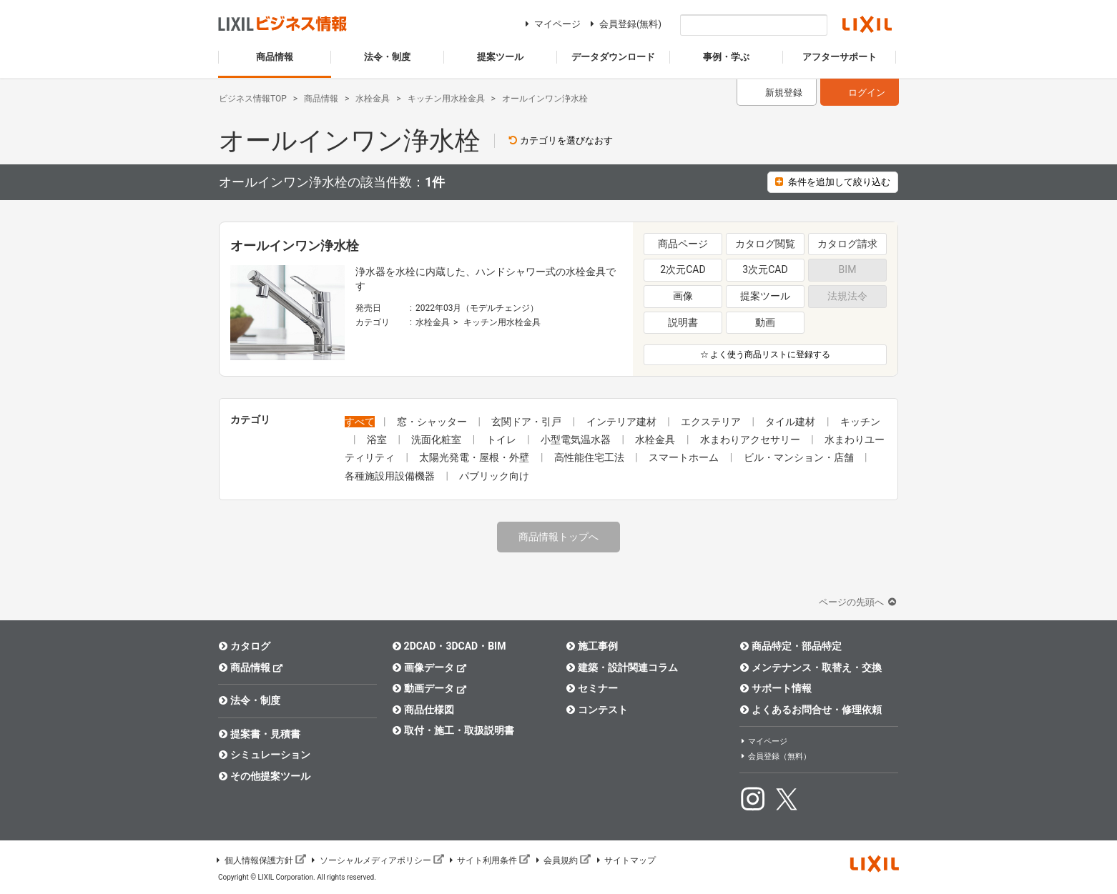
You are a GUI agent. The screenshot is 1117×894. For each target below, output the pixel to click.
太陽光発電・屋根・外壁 (475, 457)
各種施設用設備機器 (391, 476)
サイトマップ (625, 860)
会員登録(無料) (623, 24)
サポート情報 (775, 688)
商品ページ (683, 243)
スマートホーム (685, 457)
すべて (360, 421)
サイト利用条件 (489, 860)
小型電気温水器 (577, 439)
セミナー (592, 688)
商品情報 (250, 667)
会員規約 (562, 860)
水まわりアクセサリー (751, 439)
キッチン (860, 421)
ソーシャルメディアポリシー (377, 860)
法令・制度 (249, 700)
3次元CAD (764, 269)
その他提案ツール (264, 776)
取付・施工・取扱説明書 (453, 730)
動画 (765, 322)
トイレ (502, 439)
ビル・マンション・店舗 (800, 457)
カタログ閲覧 (765, 243)
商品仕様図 (423, 709)
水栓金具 (432, 322)
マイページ (551, 24)
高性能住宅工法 (590, 457)
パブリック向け (494, 476)
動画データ (429, 688)
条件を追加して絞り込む (832, 182)
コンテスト (597, 709)
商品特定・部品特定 (790, 646)
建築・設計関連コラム (622, 667)
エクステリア (712, 421)
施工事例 (592, 646)
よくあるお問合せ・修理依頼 (810, 709)
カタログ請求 (847, 243)
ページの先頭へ (859, 602)
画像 (683, 296)
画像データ (429, 667)
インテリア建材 (622, 421)
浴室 (378, 439)
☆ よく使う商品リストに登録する (765, 354)
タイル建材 (791, 421)
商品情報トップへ (558, 536)
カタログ (244, 646)
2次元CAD (682, 269)
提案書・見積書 (259, 734)
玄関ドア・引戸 (527, 421)
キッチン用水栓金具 (502, 322)
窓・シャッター (433, 421)
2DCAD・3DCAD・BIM (449, 646)
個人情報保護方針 (260, 860)
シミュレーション (264, 754)
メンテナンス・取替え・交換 (810, 667)
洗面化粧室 (437, 439)
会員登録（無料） (775, 756)
